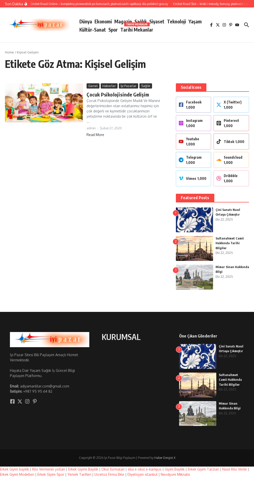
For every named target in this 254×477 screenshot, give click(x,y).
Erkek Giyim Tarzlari (203, 469)
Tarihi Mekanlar (136, 29)
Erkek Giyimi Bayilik (83, 469)
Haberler (109, 86)
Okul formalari (113, 469)
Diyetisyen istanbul (142, 474)
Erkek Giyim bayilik (14, 469)
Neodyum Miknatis (175, 474)
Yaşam (195, 21)
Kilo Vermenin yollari (48, 469)
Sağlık (140, 21)
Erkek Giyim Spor (50, 474)
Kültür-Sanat (92, 30)
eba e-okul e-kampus (144, 469)
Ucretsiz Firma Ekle (109, 474)
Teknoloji (176, 21)
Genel (93, 86)
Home (9, 52)
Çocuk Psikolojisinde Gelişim (118, 94)
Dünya (85, 21)
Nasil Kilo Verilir (234, 469)
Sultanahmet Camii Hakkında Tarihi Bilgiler (230, 243)
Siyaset (156, 21)
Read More (95, 135)
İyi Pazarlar (128, 86)
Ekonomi (103, 21)
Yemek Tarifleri (79, 474)
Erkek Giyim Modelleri (17, 474)
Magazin (123, 21)
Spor (113, 30)
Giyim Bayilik (175, 469)
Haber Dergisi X (164, 458)
